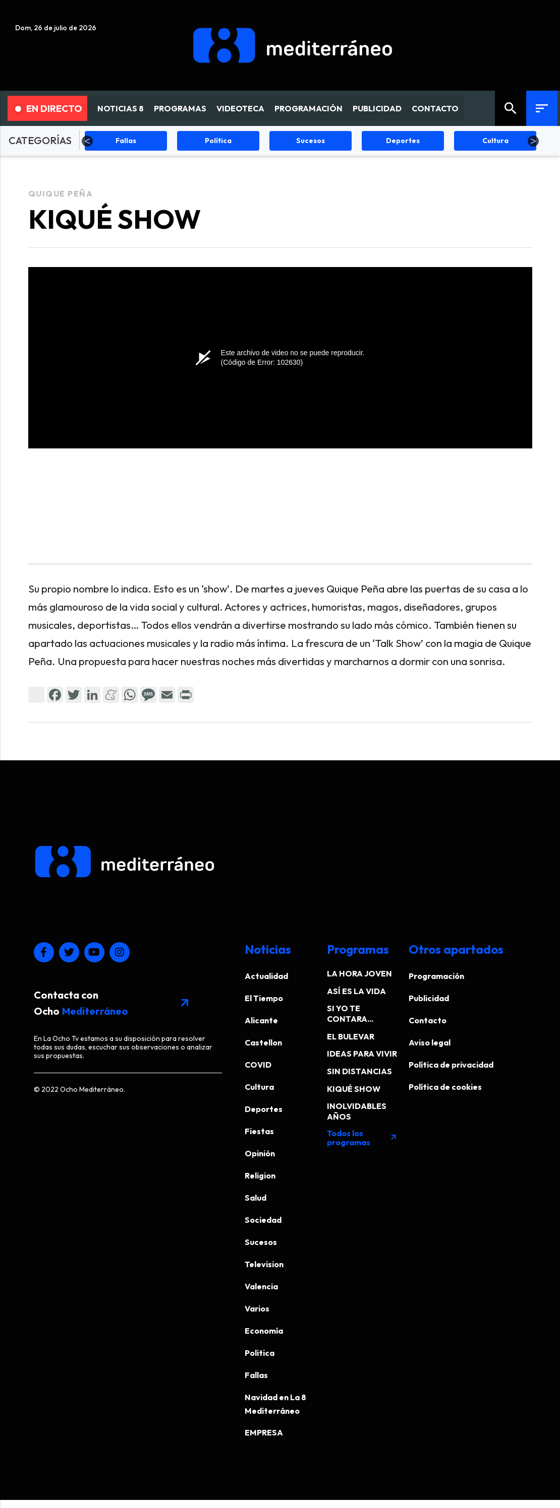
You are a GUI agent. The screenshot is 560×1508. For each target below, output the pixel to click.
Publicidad (429, 998)
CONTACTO (435, 108)
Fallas (256, 1375)
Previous (87, 141)
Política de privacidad (451, 1065)
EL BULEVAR (350, 1036)
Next (533, 141)
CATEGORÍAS (40, 140)
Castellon (263, 1042)
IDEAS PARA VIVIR (362, 1053)
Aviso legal (430, 1042)
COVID (258, 1065)
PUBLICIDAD (377, 108)
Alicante (261, 1020)
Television (264, 1264)
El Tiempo (264, 998)
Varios (257, 1308)
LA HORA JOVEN (359, 973)
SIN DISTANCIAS (359, 1071)
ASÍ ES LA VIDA (356, 991)
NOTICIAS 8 (120, 108)
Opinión (260, 1153)
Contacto (427, 1020)
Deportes (264, 1109)
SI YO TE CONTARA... (350, 1013)
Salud (255, 1198)
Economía (264, 1331)
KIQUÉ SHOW (353, 1089)
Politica (259, 1353)
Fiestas (259, 1131)
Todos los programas (362, 1138)
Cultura (259, 1087)
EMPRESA (264, 1432)
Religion (260, 1175)
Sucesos (261, 1242)
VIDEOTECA (240, 108)
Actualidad (266, 976)
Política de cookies (445, 1087)
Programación (436, 976)
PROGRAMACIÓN (308, 108)
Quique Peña (60, 193)
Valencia (261, 1286)
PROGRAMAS (180, 108)
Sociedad (263, 1220)
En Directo (48, 108)
